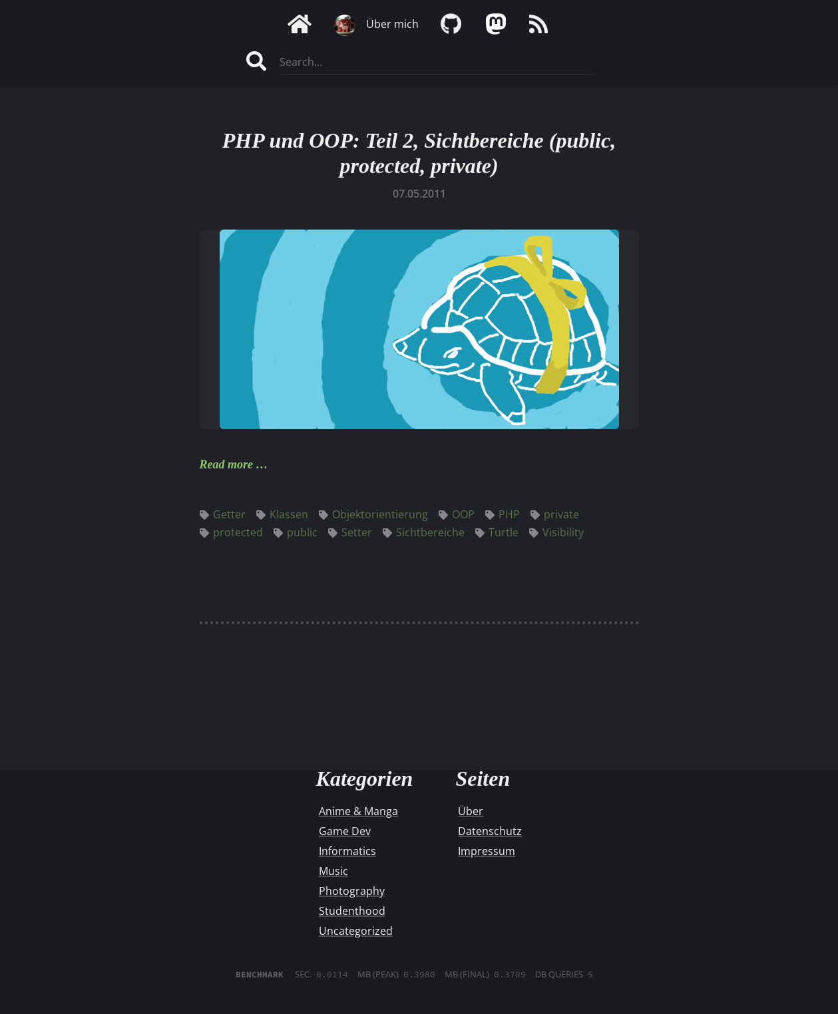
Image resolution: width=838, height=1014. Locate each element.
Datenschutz (490, 831)
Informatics (347, 851)
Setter (350, 532)
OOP (457, 514)
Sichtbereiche (424, 532)
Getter (223, 514)
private (554, 514)
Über (470, 811)
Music (333, 871)
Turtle (497, 532)
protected (231, 532)
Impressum (486, 851)
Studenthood (352, 911)
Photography (352, 891)
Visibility (556, 532)
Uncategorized (356, 931)
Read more (227, 464)
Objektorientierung (373, 514)
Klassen (282, 514)
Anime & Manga (358, 811)
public (295, 532)
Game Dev (345, 831)
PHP (502, 514)
